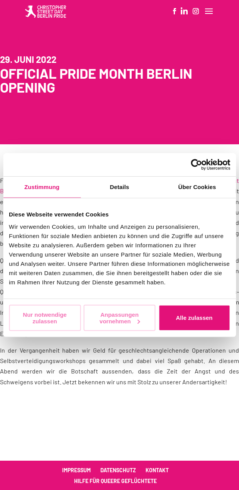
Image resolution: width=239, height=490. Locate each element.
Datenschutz (118, 470)
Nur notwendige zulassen (44, 317)
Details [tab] (119, 187)
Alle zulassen (194, 317)
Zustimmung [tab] (41, 187)
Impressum (76, 470)
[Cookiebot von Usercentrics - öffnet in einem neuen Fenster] (196, 165)
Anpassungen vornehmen (120, 317)
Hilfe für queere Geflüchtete (115, 481)
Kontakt (157, 470)
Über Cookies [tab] (197, 187)
